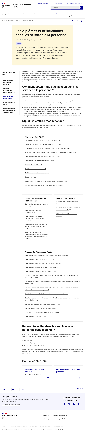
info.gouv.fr (45, 415)
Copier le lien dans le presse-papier (22, 389)
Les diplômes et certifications (8, 97)
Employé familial (30, 177)
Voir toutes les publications (10, 404)
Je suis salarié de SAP (58, 15)
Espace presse (57, 3)
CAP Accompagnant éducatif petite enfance (38, 144)
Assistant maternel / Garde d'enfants (36, 173)
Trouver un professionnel (73, 3)
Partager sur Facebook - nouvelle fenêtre (3, 389)
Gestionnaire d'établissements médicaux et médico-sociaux (43, 312)
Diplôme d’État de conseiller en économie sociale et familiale (43, 255)
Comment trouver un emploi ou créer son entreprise (9, 110)
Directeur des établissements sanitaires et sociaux (40, 304)
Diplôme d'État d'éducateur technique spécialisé (39, 263)
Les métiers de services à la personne (8, 82)
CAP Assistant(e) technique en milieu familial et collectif (41, 140)
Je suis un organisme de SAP (40, 15)
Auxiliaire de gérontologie (32, 165)
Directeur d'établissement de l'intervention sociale (40, 308)
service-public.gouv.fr (59, 415)
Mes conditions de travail (9, 103)
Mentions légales (33, 426)
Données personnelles (45, 426)
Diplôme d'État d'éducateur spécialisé (36, 259)
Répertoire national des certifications (34, 370)
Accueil (4, 15)
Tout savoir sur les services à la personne (17, 15)
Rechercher (81, 8)
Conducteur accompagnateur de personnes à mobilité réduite (43, 185)
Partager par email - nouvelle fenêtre (18, 389)
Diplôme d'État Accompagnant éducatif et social (39, 156)
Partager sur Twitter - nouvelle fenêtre (8, 389)
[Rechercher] (65, 8)
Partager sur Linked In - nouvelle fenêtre (13, 389)
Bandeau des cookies (58, 426)
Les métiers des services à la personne (68, 370)
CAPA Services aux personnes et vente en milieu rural (41, 148)
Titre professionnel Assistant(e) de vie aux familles (40, 152)
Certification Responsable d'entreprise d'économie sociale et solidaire (46, 294)
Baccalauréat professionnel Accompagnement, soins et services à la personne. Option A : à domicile (36, 234)
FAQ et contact (44, 3)
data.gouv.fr (59, 419)
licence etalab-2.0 (58, 429)
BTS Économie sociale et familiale (66, 201)
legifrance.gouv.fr (47, 419)
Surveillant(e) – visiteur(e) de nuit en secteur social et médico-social (45, 181)
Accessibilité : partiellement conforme (18, 426)
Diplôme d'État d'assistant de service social (38, 267)
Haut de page (78, 389)
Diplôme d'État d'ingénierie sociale (35, 316)
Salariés (19, 43)
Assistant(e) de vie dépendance (34, 169)
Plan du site (4, 426)
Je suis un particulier (72, 15)
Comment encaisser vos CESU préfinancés (9, 90)
